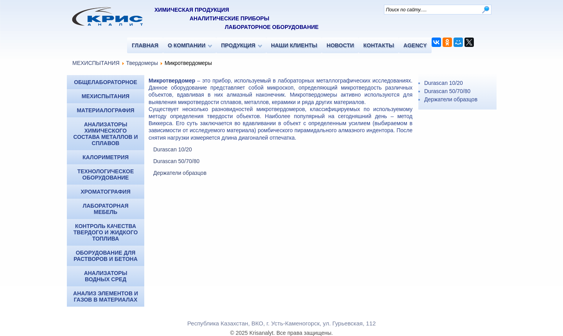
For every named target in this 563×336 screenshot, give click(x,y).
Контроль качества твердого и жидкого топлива (106, 232)
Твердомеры (142, 63)
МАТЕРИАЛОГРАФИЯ (105, 110)
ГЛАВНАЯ (145, 45)
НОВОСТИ (340, 45)
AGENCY (415, 45)
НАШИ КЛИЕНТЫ (294, 45)
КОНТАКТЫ (378, 45)
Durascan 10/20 (172, 149)
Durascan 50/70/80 (176, 161)
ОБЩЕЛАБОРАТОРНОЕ (105, 82)
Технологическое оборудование (105, 174)
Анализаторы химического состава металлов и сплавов (105, 133)
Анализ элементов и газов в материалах (105, 296)
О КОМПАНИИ (186, 45)
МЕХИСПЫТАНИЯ (96, 63)
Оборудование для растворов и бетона (106, 256)
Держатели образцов (179, 173)
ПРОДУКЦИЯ (238, 45)
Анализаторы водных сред (105, 276)
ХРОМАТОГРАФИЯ (105, 192)
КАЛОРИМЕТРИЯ (105, 157)
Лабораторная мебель (105, 209)
